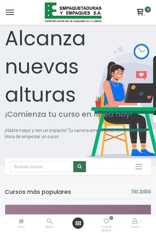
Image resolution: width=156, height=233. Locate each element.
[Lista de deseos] (106, 221)
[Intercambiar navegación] (139, 166)
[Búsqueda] (79, 166)
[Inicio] (21, 221)
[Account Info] (135, 221)
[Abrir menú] (78, 223)
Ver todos (141, 191)
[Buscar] (50, 221)
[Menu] (10, 12)
